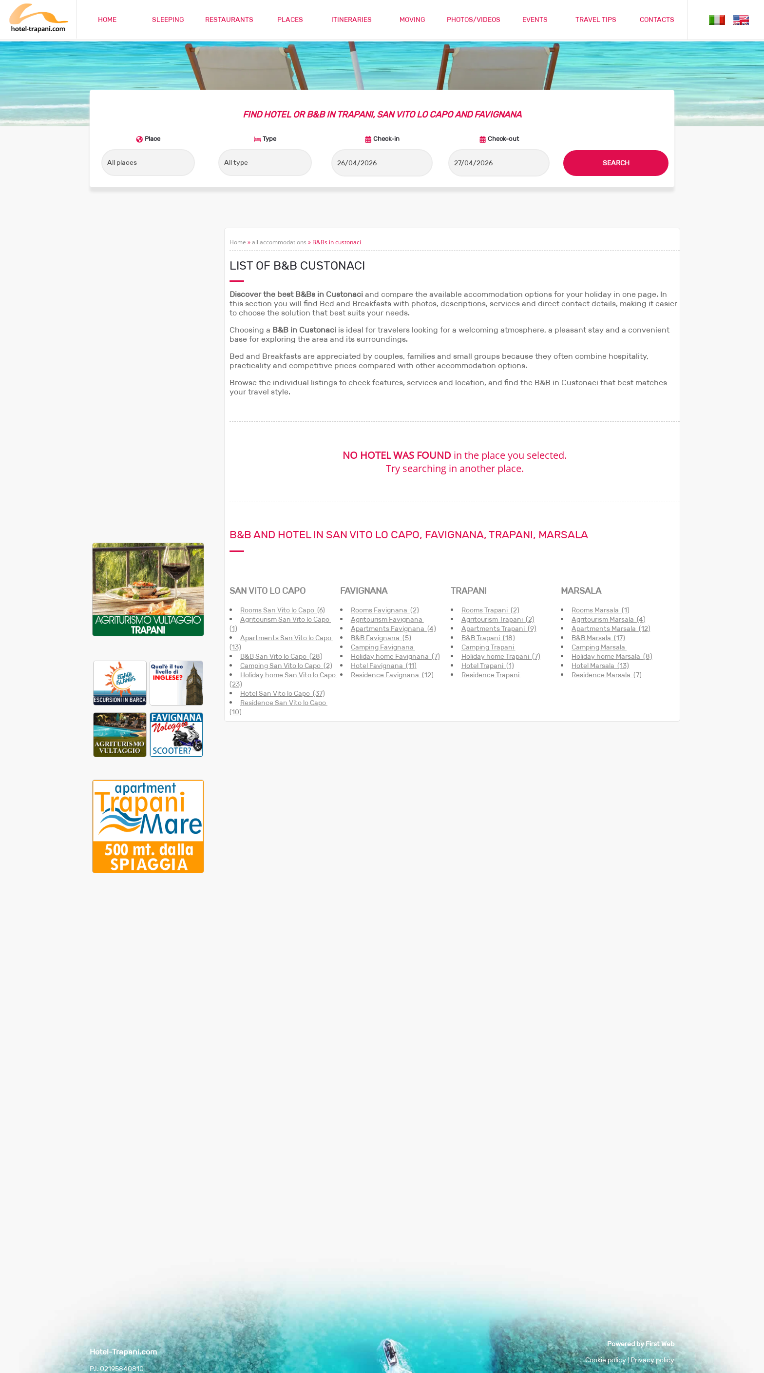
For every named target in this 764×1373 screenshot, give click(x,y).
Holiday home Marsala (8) (612, 656)
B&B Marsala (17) (598, 637)
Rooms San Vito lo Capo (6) (282, 610)
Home (237, 242)
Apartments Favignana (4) (393, 628)
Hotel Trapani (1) (487, 665)
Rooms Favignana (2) (385, 610)
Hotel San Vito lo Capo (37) (282, 693)
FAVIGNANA (363, 591)
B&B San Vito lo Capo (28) (281, 656)
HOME (107, 19)
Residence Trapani (491, 674)
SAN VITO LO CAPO (267, 591)
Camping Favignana (383, 647)
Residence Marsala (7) (607, 674)
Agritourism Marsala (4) (609, 619)
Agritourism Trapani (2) (498, 619)
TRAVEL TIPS (595, 19)
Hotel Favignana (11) (384, 665)
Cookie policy (605, 1359)
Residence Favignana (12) (392, 674)
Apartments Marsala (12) (611, 628)
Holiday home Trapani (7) (500, 656)
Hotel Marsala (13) (600, 665)
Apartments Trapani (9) (498, 628)
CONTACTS (657, 19)
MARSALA (581, 591)
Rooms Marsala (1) (601, 610)
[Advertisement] (148, 374)
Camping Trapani (488, 647)
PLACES (290, 19)
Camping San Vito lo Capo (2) (286, 665)
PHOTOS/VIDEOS (473, 19)
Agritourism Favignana (387, 619)
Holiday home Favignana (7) (395, 656)
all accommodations (279, 242)
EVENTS (535, 19)
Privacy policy (652, 1359)
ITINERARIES (351, 19)
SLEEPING (168, 19)
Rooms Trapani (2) (490, 610)
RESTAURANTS (229, 19)
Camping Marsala (599, 647)
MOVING (412, 19)
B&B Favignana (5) (381, 637)
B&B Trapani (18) (488, 637)
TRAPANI (469, 591)
